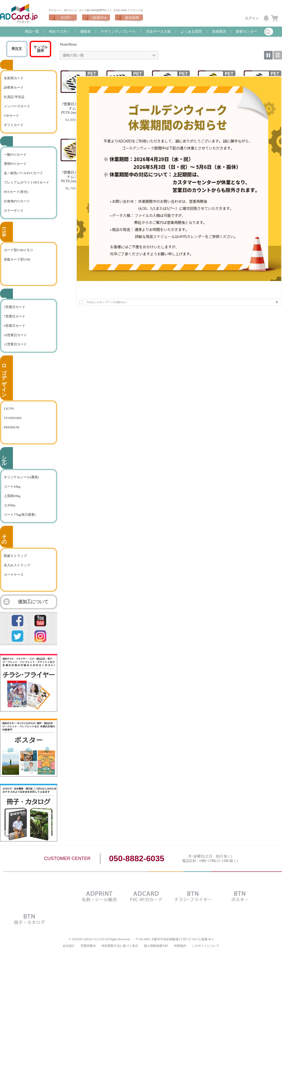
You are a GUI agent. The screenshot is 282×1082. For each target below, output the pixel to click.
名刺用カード (14, 85)
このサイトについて (205, 953)
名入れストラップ (17, 572)
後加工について (33, 609)
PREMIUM (11, 434)
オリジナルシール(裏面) (21, 484)
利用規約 (180, 953)
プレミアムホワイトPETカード (26, 190)
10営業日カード (15, 342)
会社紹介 (69, 953)
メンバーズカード (17, 113)
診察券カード (14, 95)
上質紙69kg (12, 503)
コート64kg (12, 494)
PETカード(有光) (16, 199)
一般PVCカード (15, 162)
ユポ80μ (9, 512)
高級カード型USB (17, 267)
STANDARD (13, 425)
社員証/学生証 (14, 104)
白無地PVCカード (17, 208)
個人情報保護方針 (156, 953)
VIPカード (11, 123)
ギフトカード (14, 132)
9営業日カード (14, 333)
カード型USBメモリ (18, 257)
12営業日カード (15, 351)
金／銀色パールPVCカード (23, 180)
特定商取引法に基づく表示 (120, 953)
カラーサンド (14, 218)
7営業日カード (14, 324)
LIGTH (9, 416)
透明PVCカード (15, 171)
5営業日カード (14, 314)
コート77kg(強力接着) (20, 522)
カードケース (14, 582)
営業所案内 (88, 953)
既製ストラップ (15, 563)
